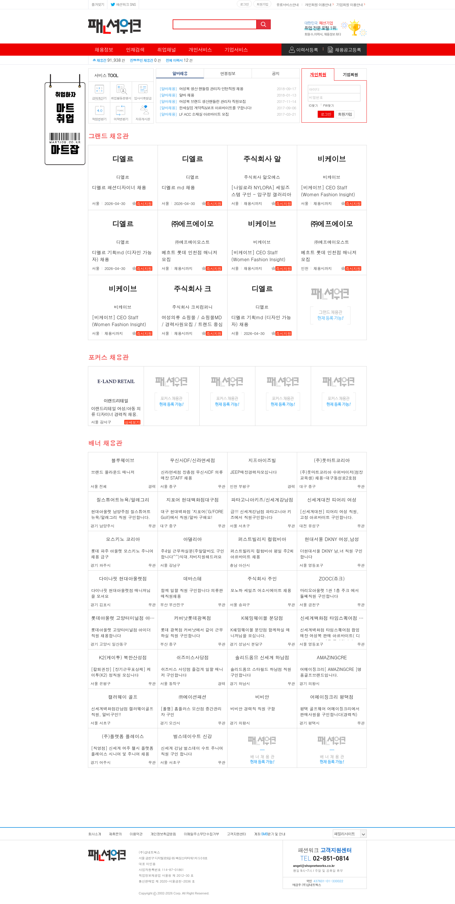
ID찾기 (313, 105)
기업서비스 (236, 49)
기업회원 (350, 74)
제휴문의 (115, 833)
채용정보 (104, 49)
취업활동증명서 (121, 98)
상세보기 (132, 422)
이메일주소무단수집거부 (201, 833)
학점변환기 (99, 119)
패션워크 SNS (123, 4)
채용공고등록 (348, 49)
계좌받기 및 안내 (269, 833)
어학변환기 (121, 119)
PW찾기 (328, 105)
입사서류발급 (142, 98)
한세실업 (206, 107)
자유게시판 (143, 119)
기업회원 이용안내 (349, 4)
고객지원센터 (236, 833)
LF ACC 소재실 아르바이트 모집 (194, 114)
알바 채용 (177, 95)
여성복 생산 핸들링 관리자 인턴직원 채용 (201, 88)
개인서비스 (200, 49)
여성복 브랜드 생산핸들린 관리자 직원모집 (203, 101)
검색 (264, 24)
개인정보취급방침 (163, 833)
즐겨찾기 (97, 4)
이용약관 (136, 833)
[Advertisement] (227, 812)
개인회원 (318, 74)
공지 (275, 73)
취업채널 (166, 49)
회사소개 (94, 833)
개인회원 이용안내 (318, 4)
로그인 (244, 4)
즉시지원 (144, 203)
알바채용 (179, 73)
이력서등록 (307, 49)
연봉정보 (227, 73)
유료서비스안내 (287, 4)
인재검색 (135, 49)
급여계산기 (99, 98)
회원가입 (262, 4)
